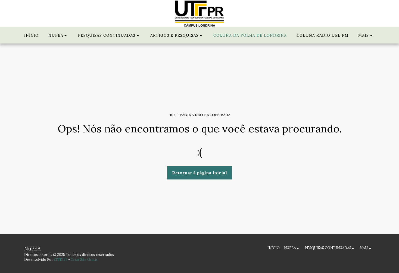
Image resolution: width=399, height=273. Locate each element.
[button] (58, 35)
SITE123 (60, 259)
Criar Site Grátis (84, 259)
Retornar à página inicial (199, 172)
